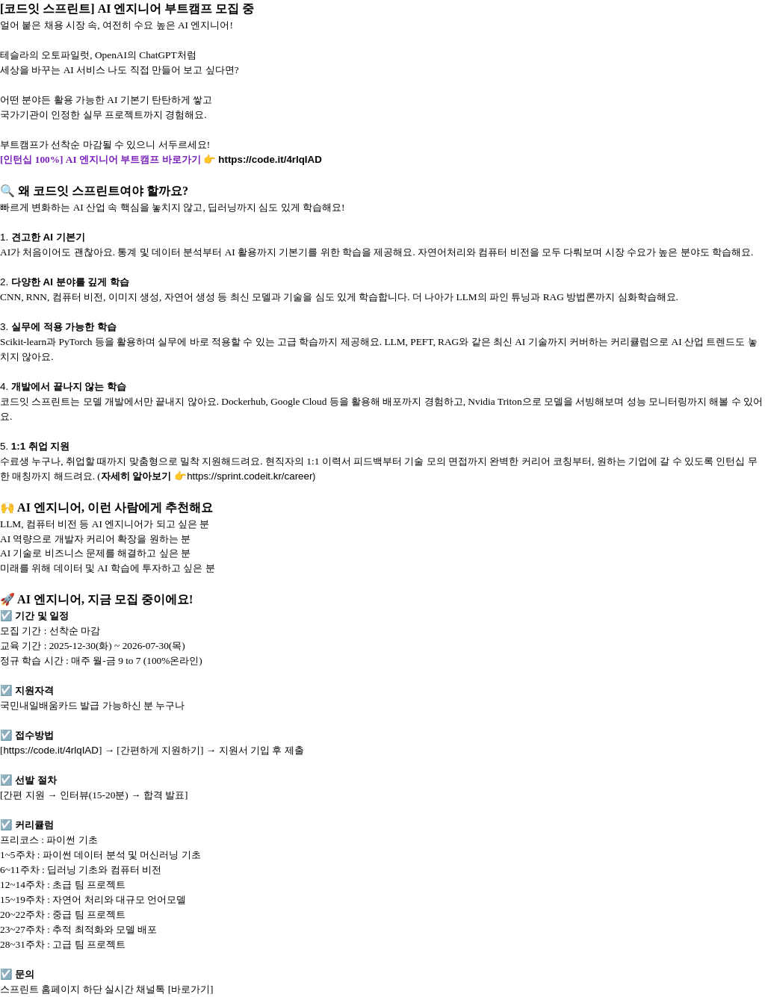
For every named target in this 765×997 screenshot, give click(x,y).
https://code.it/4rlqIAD (269, 159)
